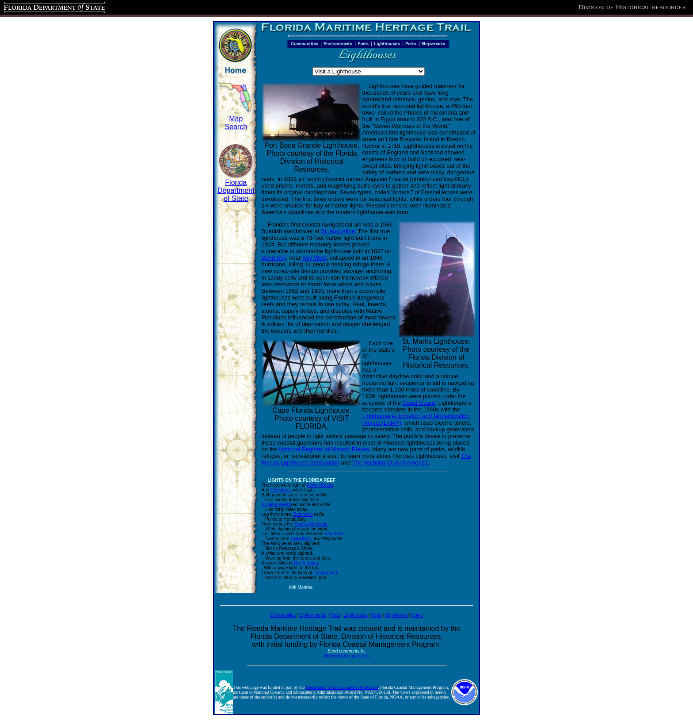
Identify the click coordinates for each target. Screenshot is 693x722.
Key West (314, 257)
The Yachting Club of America (390, 462)
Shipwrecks (396, 615)
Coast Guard (419, 402)
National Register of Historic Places (324, 449)
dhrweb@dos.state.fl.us (347, 655)
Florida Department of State (236, 190)
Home (417, 615)
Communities (283, 615)
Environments (312, 615)
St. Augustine (338, 231)
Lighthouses (356, 615)
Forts (335, 615)
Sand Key (274, 257)
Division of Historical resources (632, 7)
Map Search (236, 123)
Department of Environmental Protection (342, 687)
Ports (376, 615)
